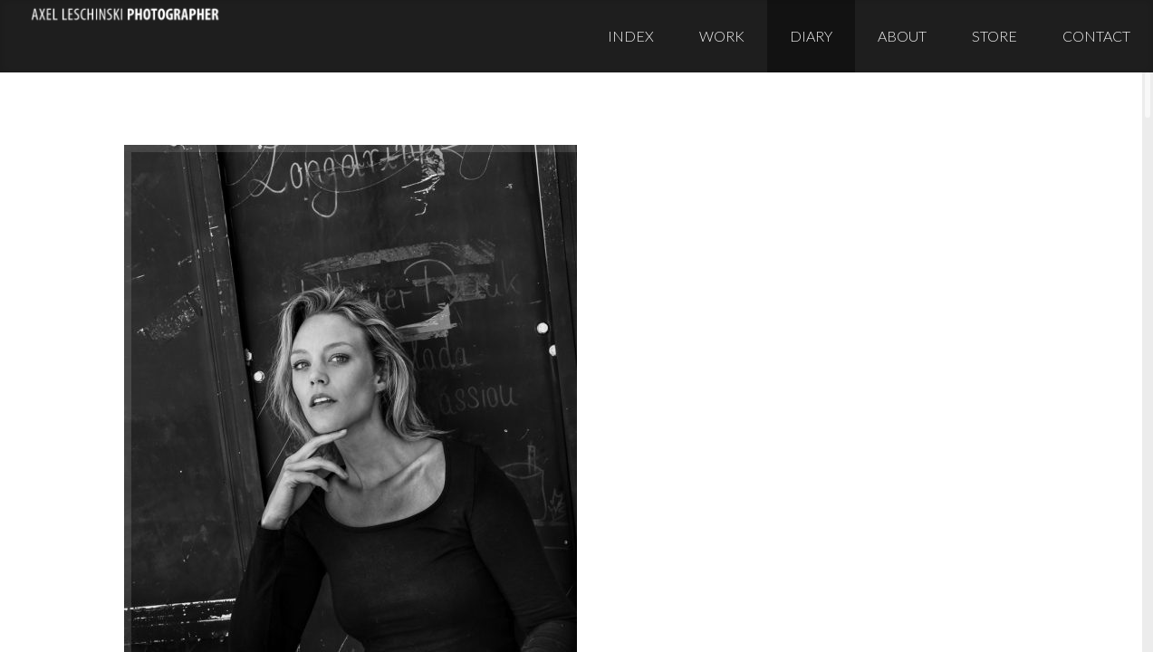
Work (722, 35)
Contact (1096, 35)
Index (631, 35)
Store (994, 35)
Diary (811, 35)
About (902, 35)
